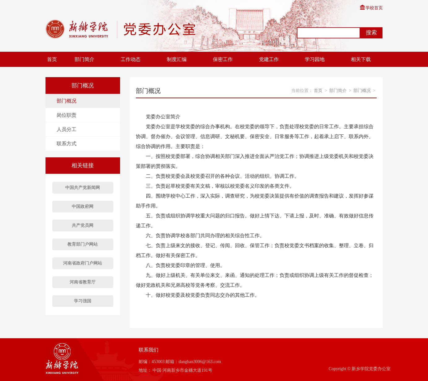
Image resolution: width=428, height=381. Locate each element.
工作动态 (131, 59)
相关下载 (361, 59)
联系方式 (66, 143)
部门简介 (84, 59)
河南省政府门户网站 (82, 263)
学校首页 (371, 8)
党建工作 (269, 59)
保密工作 (223, 59)
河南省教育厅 (83, 282)
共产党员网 (82, 225)
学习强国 (82, 301)
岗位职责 (66, 115)
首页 (52, 59)
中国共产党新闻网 (82, 187)
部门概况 (66, 100)
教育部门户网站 (82, 244)
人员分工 (66, 129)
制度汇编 (177, 59)
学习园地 (315, 59)
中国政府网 (82, 206)
